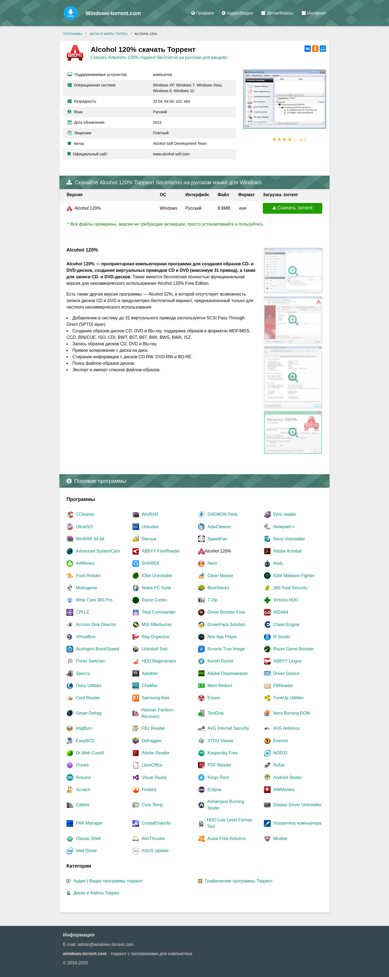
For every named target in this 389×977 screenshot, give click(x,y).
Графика (202, 13)
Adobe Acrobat (287, 551)
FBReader (283, 685)
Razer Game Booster (293, 649)
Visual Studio (154, 777)
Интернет (313, 13)
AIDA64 (280, 612)
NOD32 (280, 753)
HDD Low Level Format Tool (229, 823)
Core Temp (152, 804)
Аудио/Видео (237, 13)
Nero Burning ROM (291, 713)
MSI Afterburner (157, 624)
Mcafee (280, 838)
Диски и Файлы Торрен (96, 893)
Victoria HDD (285, 600)
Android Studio (287, 777)
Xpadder (150, 673)
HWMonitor (284, 789)
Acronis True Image (226, 649)
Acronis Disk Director (96, 624)
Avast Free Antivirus (226, 838)
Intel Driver (86, 850)
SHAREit (150, 563)
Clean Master (220, 575)
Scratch (83, 789)
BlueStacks (218, 587)
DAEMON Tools (222, 514)
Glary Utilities (88, 685)
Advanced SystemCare (98, 551)
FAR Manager (89, 823)
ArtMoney (85, 563)
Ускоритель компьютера (297, 823)
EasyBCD (85, 740)
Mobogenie (86, 587)
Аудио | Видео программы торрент (108, 881)
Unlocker (150, 526)
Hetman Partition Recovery (158, 713)
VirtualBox (86, 636)
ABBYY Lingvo (287, 661)
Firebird (149, 789)
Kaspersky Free (222, 753)
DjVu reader (284, 514)
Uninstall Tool (154, 649)
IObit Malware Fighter (294, 575)
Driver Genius (286, 673)
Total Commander (159, 612)
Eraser (213, 697)
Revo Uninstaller (289, 539)
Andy (278, 563)
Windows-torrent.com (113, 13)
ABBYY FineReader (161, 551)
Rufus (279, 765)
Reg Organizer (156, 636)
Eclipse (214, 789)
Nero (212, 563)
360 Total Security (290, 587)
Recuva (149, 539)
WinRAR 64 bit (90, 539)
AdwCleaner (219, 526)
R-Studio (281, 636)
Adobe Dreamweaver (227, 673)
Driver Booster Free (226, 612)
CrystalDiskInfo (156, 823)
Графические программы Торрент (239, 881)
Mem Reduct (219, 685)
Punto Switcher (90, 661)
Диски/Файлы (277, 13)
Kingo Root (218, 777)
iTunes (82, 765)
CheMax (150, 685)
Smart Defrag (89, 713)
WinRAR (150, 514)
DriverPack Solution (226, 624)
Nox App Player (222, 636)
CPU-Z (82, 612)
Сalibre (83, 804)
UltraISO (84, 526)
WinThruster (153, 838)
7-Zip (212, 600)
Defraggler (152, 740)
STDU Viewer (220, 740)
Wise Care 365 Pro (94, 600)
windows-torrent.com (85, 953)
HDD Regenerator (159, 661)
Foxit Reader (88, 575)
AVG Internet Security (228, 728)
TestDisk (215, 713)
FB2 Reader (153, 728)
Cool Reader (88, 697)
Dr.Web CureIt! (90, 753)
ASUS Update (155, 850)
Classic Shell (88, 838)
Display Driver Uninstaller (297, 804)
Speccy (83, 673)
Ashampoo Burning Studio (225, 804)
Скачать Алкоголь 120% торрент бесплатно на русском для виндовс (159, 57)
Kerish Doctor (220, 661)
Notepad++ (284, 526)
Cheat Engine (286, 624)
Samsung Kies (156, 697)
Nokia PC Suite (156, 587)
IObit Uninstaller (157, 575)
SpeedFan (217, 539)
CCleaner (85, 514)
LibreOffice (152, 765)
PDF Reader (219, 765)
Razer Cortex (154, 600)
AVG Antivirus (286, 728)
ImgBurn (84, 728)
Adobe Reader (156, 753)
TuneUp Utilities (288, 697)
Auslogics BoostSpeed (97, 649)
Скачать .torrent (295, 207)
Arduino (83, 777)
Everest (280, 740)
